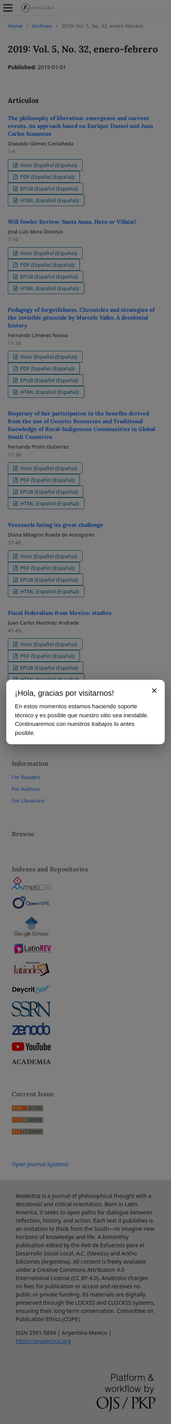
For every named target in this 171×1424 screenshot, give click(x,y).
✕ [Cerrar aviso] (154, 690)
